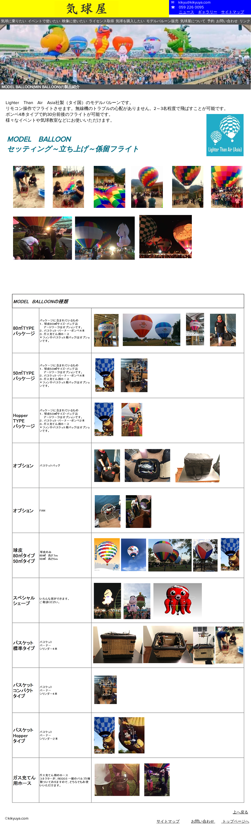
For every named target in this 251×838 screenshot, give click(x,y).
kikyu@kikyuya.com (194, 2)
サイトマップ (232, 12)
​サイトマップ (168, 821)
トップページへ (235, 821)
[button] (13, 21)
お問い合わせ (203, 821)
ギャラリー (207, 12)
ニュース (186, 12)
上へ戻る (240, 812)
